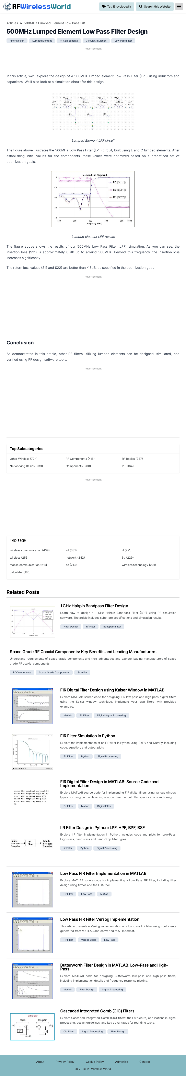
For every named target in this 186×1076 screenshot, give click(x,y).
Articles (12, 23)
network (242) (75, 557)
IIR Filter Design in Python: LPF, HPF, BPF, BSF (102, 827)
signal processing (107, 756)
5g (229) (128, 557)
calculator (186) (20, 572)
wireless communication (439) (30, 550)
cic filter (68, 1031)
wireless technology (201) (139, 565)
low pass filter (123, 40)
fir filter (84, 715)
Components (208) (78, 466)
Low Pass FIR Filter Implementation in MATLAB (103, 873)
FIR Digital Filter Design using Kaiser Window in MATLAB (112, 690)
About (40, 1061)
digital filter (104, 806)
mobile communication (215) (28, 565)
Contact (144, 1061)
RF (37, 6)
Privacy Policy (65, 1061)
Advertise (121, 1061)
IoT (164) (128, 466)
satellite (82, 672)
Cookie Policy (95, 1061)
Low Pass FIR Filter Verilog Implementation (99, 919)
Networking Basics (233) (26, 466)
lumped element (42, 40)
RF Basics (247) (132, 458)
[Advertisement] (93, 60)
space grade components (54, 672)
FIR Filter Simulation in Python (87, 735)
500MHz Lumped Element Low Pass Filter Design (56, 23)
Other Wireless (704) (23, 458)
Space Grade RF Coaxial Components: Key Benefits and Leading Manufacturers (83, 651)
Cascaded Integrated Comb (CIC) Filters (97, 1011)
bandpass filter (112, 626)
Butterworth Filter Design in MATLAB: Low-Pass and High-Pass (114, 967)
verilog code (88, 939)
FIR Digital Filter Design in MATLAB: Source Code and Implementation (109, 783)
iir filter (67, 848)
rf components (69, 40)
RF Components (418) (80, 458)
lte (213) (71, 565)
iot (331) (71, 550)
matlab (67, 715)
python (85, 756)
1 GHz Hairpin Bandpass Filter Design (94, 605)
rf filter (90, 626)
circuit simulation (96, 40)
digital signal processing (111, 715)
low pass (86, 893)
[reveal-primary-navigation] (179, 6)
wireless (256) (19, 557)
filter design (17, 40)
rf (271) (126, 550)
